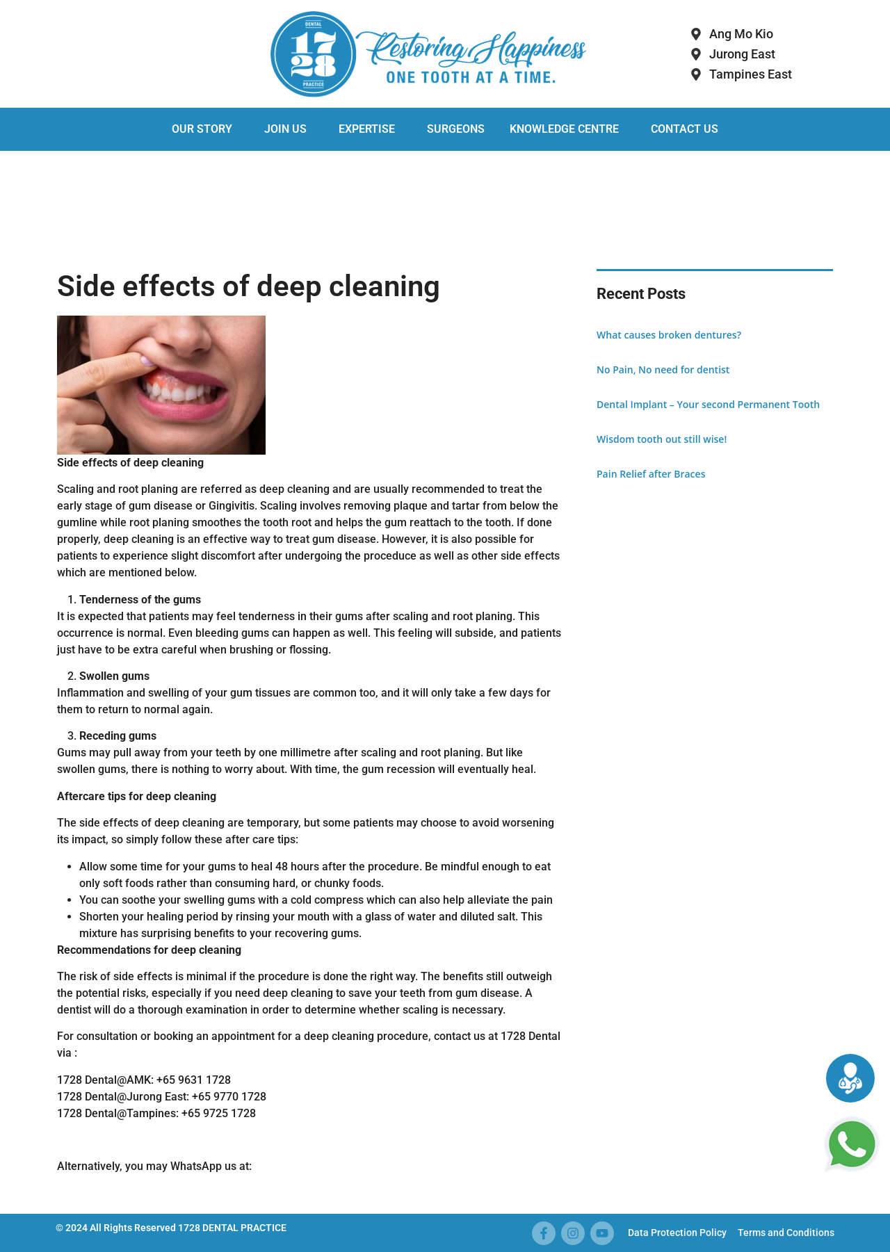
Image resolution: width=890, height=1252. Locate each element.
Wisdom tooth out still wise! (662, 439)
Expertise (367, 129)
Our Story (202, 129)
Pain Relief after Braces (651, 473)
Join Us (285, 129)
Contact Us (684, 129)
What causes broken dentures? (669, 334)
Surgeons (456, 129)
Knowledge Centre (564, 129)
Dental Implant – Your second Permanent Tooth (708, 404)
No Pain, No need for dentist (663, 369)
